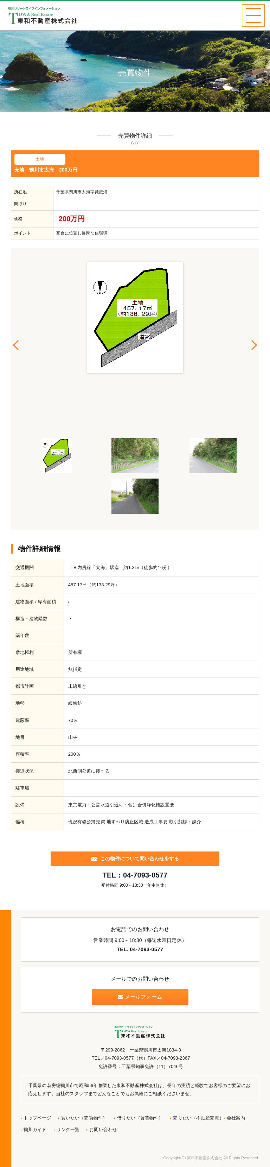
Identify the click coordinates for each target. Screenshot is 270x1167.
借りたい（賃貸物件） (140, 1118)
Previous (16, 345)
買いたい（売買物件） (84, 1118)
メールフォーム (140, 997)
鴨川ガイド (35, 1129)
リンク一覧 (68, 1129)
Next (254, 345)
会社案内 (236, 1118)
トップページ (37, 1118)
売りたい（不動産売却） (198, 1118)
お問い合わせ (103, 1129)
